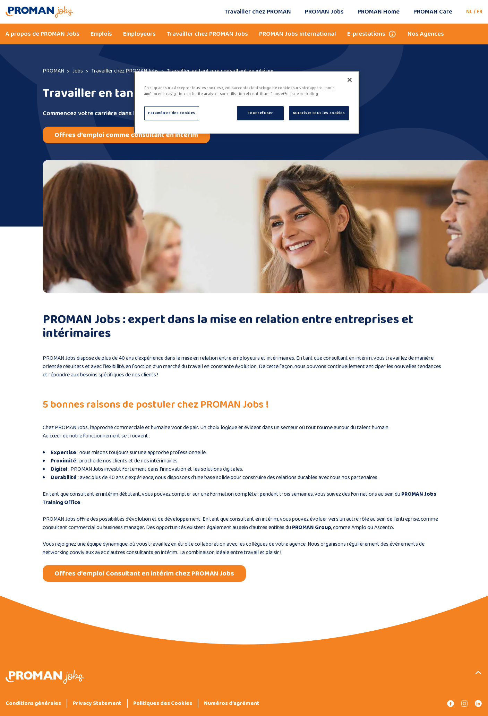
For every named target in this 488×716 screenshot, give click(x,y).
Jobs (77, 71)
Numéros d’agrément (231, 703)
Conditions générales (33, 703)
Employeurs (139, 34)
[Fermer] (349, 79)
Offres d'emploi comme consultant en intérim (126, 134)
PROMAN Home (379, 12)
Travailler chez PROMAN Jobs (207, 34)
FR (479, 11)
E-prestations (366, 34)
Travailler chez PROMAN (257, 12)
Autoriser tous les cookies (319, 113)
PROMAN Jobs (324, 12)
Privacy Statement (97, 703)
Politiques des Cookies (162, 703)
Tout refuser (260, 113)
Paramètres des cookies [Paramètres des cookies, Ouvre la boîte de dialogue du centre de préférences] (172, 113)
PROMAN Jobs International (297, 34)
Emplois (101, 34)
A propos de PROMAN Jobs (42, 34)
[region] (246, 102)
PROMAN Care (432, 12)
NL (469, 11)
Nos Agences (426, 34)
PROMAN (53, 71)
